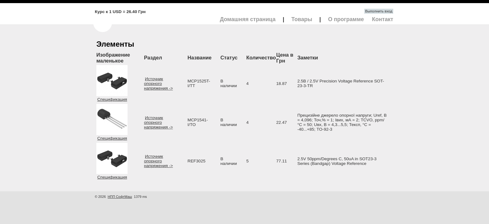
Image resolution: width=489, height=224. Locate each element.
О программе (346, 19)
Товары (301, 19)
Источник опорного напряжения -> (158, 84)
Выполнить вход (378, 11)
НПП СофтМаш (120, 196)
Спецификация (112, 99)
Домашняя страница (248, 19)
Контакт (382, 19)
